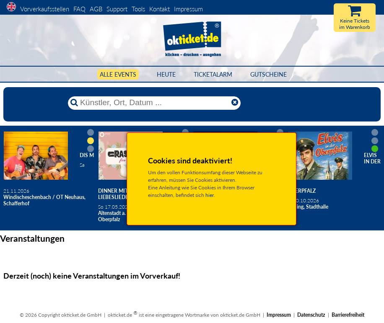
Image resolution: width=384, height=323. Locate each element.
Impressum (188, 9)
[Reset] (234, 102)
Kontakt (159, 9)
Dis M (87, 155)
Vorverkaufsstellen (44, 9)
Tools (138, 9)
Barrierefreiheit (348, 315)
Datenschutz (311, 315)
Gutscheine (268, 74)
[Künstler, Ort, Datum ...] (154, 102)
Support (116, 9)
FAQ (79, 9)
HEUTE (166, 74)
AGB (96, 9)
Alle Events (118, 74)
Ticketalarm (213, 74)
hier (209, 195)
